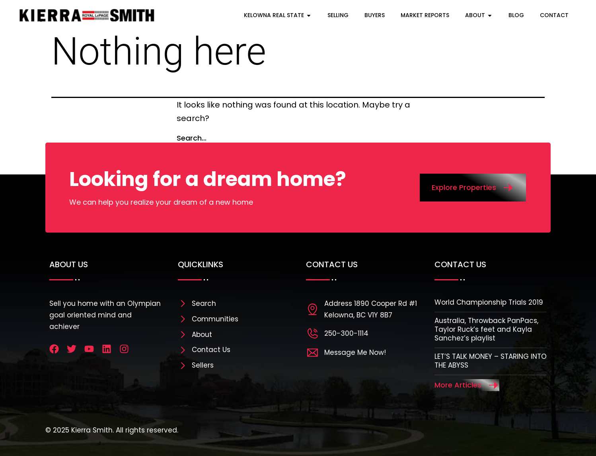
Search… (191, 138)
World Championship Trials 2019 (488, 302)
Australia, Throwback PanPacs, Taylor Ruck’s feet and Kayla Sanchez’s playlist (486, 329)
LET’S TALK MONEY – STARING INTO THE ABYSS (490, 361)
